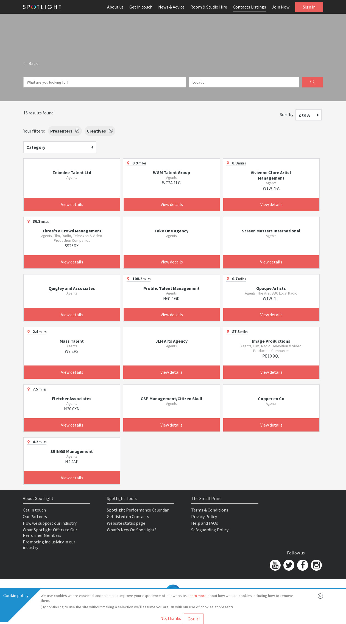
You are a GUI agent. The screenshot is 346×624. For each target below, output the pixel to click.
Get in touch (140, 7)
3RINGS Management (72, 451)
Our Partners (35, 516)
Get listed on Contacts (128, 516)
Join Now (280, 7)
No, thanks (170, 618)
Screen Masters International (271, 230)
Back (30, 63)
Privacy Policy (204, 516)
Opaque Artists (271, 288)
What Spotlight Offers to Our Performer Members (50, 532)
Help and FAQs (204, 523)
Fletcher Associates (71, 398)
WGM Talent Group (171, 172)
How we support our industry (50, 523)
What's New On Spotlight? (132, 529)
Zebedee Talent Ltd (71, 172)
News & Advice (171, 7)
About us (115, 7)
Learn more (197, 595)
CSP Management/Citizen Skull (171, 398)
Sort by (286, 114)
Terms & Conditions (209, 510)
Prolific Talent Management (171, 288)
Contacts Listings (249, 7)
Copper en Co (271, 398)
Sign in (309, 7)
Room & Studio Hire (208, 7)
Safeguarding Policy (209, 529)
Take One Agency (171, 230)
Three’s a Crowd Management (72, 230)
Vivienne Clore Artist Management (271, 175)
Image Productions (271, 341)
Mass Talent (72, 341)
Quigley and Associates (72, 288)
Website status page (126, 523)
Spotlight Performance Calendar (138, 510)
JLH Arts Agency (171, 341)
